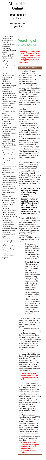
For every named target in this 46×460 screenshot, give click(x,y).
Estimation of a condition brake (7, 123)
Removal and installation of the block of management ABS (9, 228)
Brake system (6, 72)
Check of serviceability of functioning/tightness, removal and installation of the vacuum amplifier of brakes (9, 94)
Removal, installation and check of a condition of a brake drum (9, 162)
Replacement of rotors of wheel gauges (9, 247)
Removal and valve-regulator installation (9, 102)
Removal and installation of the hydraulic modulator (8, 222)
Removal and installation (7, 83)
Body (4, 254)
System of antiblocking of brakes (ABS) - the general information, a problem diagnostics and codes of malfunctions (9, 213)
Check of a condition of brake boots (9, 168)
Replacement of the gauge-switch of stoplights (8, 78)
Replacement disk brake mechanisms (9, 128)
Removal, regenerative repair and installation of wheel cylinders (9, 182)
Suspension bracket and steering (8, 251)
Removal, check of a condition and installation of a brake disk (9, 148)
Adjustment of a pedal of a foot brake (9, 87)
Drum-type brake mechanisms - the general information (8, 155)
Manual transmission (9, 66)
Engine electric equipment (7, 59)
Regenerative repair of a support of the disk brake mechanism (9, 141)
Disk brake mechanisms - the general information (8, 117)
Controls (5, 42)
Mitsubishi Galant (7, 36)
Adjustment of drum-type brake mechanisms (9, 178)
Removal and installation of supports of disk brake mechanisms (9, 134)
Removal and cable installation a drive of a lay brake (9, 188)
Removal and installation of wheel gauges (8, 234)
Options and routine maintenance (9, 45)
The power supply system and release (8, 55)
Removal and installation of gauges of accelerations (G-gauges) (9, 241)
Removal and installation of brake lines (8, 107)
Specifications (7, 74)
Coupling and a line (8, 69)
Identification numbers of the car (7, 39)
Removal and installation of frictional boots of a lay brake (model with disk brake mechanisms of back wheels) (9, 201)
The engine (6, 48)
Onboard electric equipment (8, 257)
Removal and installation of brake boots (8, 173)
